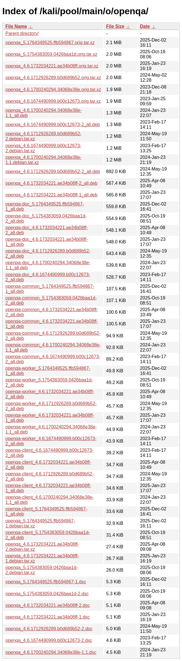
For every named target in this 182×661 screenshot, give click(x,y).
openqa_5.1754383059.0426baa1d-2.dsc (47, 593)
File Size (115, 26)
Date (145, 26)
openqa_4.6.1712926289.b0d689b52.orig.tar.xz (53, 77)
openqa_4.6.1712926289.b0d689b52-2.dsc (48, 628)
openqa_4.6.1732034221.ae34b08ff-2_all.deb (51, 183)
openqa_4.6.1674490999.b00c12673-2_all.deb (52, 124)
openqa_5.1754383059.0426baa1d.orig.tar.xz (51, 54)
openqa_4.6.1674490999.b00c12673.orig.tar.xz (53, 101)
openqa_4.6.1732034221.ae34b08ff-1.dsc (47, 617)
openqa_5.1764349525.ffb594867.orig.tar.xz (50, 42)
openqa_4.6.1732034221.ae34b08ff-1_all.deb (51, 194)
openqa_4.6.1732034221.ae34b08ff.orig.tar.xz (51, 65)
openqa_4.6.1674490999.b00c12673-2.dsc (48, 640)
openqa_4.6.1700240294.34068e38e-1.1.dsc (50, 652)
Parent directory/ (22, 33)
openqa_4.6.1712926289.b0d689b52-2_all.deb (52, 171)
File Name (16, 26)
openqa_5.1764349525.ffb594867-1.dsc (45, 581)
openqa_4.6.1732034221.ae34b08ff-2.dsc (47, 605)
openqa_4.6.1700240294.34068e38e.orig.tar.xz (53, 89)
